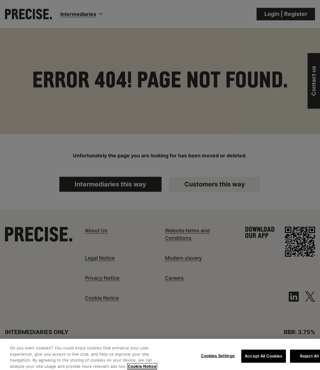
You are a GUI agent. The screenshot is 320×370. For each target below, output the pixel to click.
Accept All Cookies (263, 357)
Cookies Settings (218, 357)
